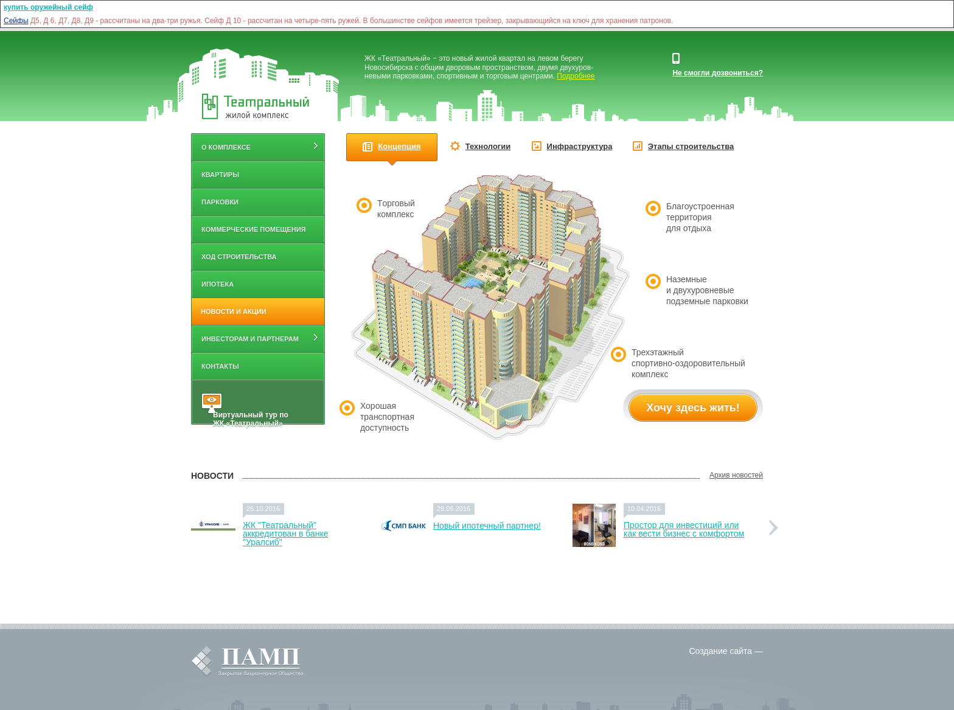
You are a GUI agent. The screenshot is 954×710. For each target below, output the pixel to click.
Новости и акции (233, 311)
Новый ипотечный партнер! (487, 525)
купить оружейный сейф (48, 7)
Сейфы (16, 20)
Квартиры (220, 174)
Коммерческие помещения (253, 229)
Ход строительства (239, 256)
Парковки (219, 202)
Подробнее (575, 76)
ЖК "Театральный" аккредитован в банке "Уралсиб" (286, 533)
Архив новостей (736, 475)
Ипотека (217, 284)
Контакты (220, 366)
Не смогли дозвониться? (717, 73)
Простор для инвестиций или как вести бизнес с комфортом (684, 529)
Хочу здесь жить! (693, 408)
